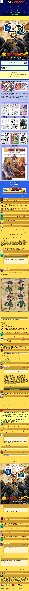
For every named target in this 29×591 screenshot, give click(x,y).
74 (20, 74)
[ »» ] (17, 10)
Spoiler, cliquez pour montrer (5, 361)
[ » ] (12, 10)
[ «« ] (11, 6)
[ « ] (15, 6)
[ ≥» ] (15, 10)
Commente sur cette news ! (23, 99)
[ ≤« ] (13, 6)
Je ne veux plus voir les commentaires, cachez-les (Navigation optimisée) (14, 193)
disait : (8, 257)
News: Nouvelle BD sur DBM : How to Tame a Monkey (14, 13)
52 (18, 74)
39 (17, 74)
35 (15, 74)
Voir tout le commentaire (14, 389)
